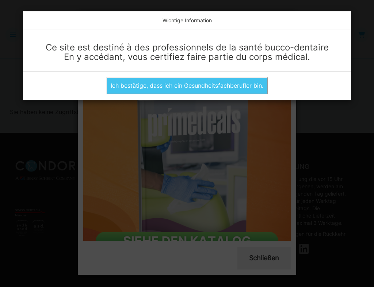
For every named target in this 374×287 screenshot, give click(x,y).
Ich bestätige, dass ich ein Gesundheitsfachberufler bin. (187, 85)
